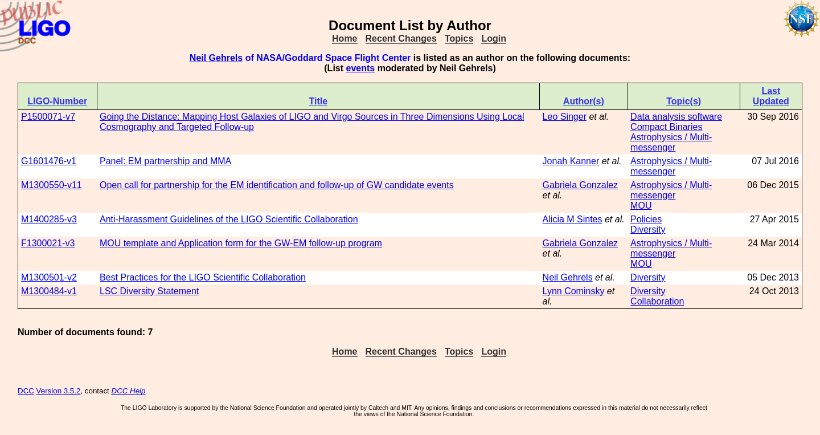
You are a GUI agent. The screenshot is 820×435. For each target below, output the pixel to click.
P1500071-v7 (48, 116)
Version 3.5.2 (58, 391)
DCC (26, 391)
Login (493, 38)
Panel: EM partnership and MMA (165, 161)
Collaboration (657, 301)
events (360, 68)
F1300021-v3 (48, 243)
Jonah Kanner (571, 161)
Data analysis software (676, 116)
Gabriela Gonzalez (580, 185)
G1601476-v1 (48, 161)
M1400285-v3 (49, 219)
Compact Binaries (666, 127)
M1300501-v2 (49, 277)
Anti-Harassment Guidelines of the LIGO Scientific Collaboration (229, 219)
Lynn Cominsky (574, 291)
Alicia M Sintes (572, 219)
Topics (459, 38)
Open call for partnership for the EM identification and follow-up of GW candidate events (277, 185)
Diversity (647, 229)
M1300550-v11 (51, 185)
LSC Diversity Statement (149, 291)
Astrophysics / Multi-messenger (671, 142)
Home (344, 38)
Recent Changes (401, 38)
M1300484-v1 (49, 291)
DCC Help (129, 391)
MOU (640, 205)
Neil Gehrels (216, 58)
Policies (646, 219)
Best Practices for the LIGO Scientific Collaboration (203, 277)
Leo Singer (565, 116)
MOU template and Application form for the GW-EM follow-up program (241, 243)
